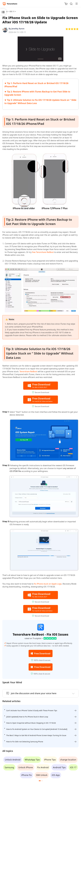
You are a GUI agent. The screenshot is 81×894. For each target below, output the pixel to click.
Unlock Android (12, 759)
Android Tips (59, 767)
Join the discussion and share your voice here (33, 693)
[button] (40, 780)
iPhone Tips (50, 759)
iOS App (56, 775)
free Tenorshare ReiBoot (43, 252)
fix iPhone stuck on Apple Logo (48, 583)
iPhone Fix (26, 775)
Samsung (9, 767)
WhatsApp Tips (32, 759)
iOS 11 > (12, 11)
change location (68, 759)
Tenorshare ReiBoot (28, 371)
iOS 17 (73, 767)
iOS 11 (23, 32)
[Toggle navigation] (75, 4)
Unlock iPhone (25, 767)
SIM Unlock (41, 775)
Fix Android (43, 767)
